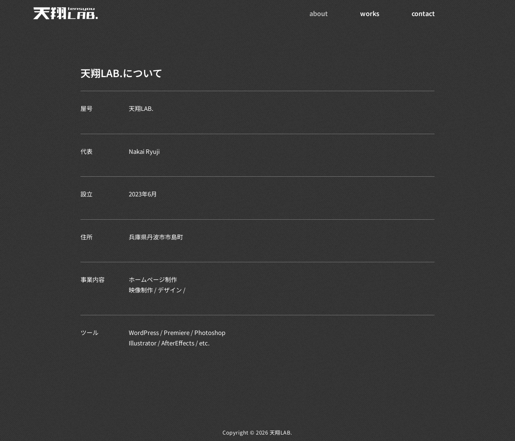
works (369, 13)
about (318, 13)
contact (423, 13)
